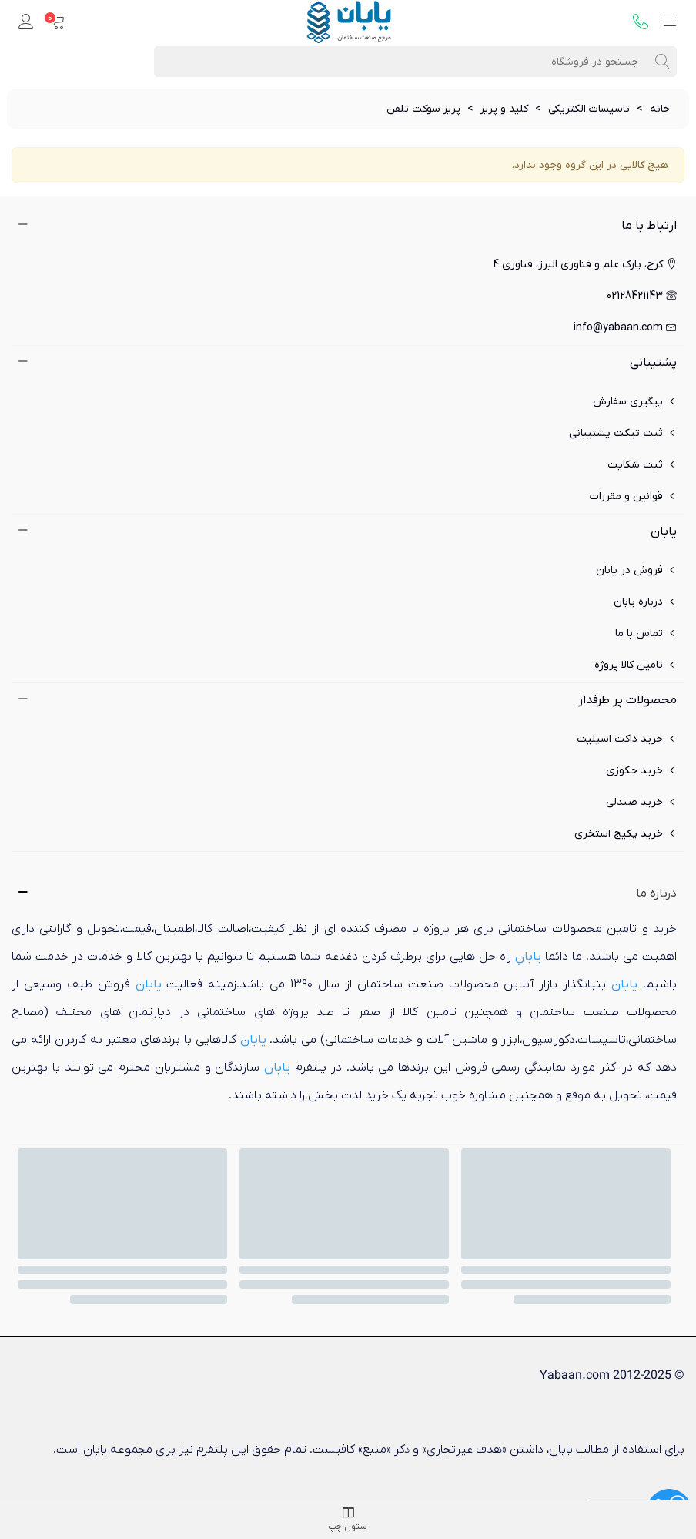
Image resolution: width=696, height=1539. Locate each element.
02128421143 (642, 296)
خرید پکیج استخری (625, 834)
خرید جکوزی (641, 771)
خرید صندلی (641, 802)
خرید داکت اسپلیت (627, 739)
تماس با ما (646, 633)
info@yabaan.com (625, 328)
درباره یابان (645, 602)
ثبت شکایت (642, 465)
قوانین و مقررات (633, 496)
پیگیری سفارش (635, 402)
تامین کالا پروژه (635, 665)
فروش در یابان (636, 570)
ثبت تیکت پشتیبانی (623, 433)
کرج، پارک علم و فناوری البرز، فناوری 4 (585, 264)
